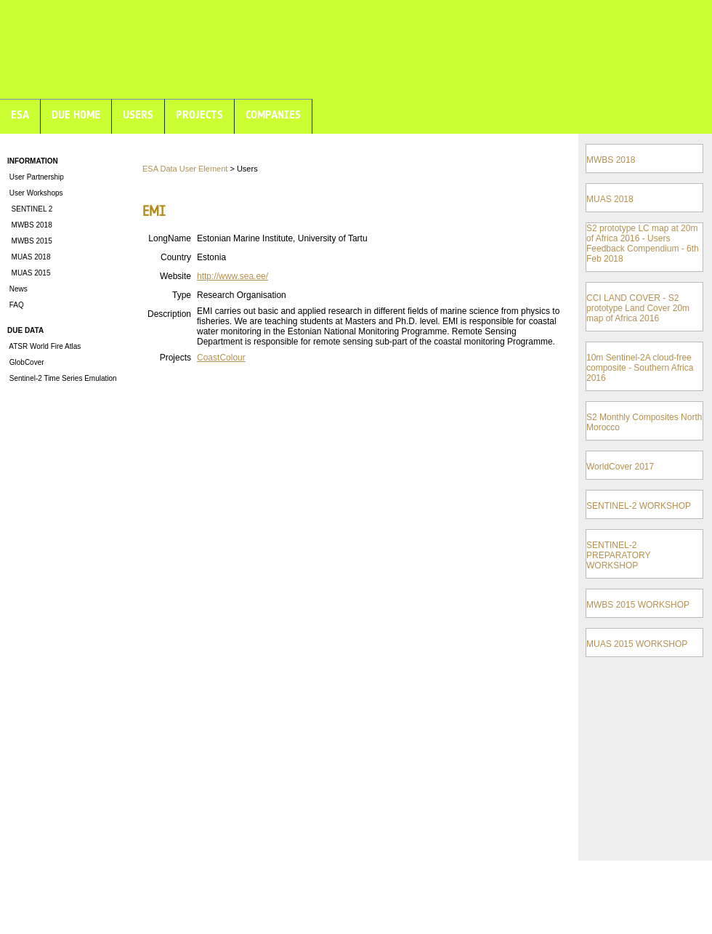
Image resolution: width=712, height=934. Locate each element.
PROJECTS (199, 114)
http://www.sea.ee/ (232, 276)
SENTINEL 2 (29, 209)
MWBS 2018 (29, 225)
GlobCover (25, 362)
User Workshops (35, 193)
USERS (138, 114)
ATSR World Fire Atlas (44, 346)
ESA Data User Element (184, 168)
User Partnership (35, 177)
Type (181, 295)
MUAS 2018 (28, 257)
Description (169, 314)
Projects (175, 358)
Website (175, 276)
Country (176, 257)
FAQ (15, 305)
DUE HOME (76, 114)
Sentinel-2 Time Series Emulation (62, 378)
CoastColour (221, 358)
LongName (169, 238)
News (17, 289)
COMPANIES (273, 114)
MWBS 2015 (29, 241)
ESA (20, 114)
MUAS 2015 (28, 273)
